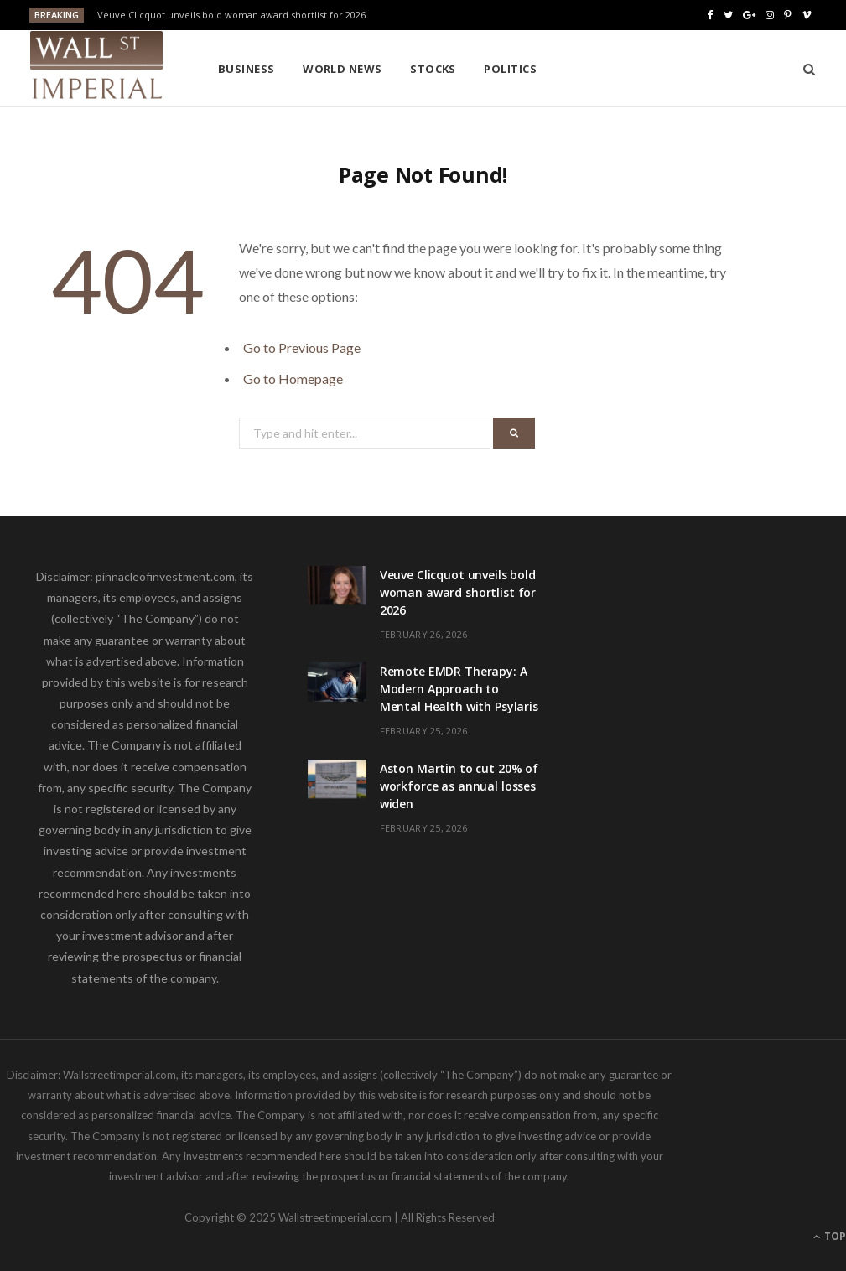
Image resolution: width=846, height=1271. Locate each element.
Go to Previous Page (302, 347)
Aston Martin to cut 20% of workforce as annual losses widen (459, 786)
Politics (510, 68)
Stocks (433, 68)
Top (829, 1236)
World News (342, 68)
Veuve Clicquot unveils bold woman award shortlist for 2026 (231, 15)
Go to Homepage (293, 378)
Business (246, 68)
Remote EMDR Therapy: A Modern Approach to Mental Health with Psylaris (459, 688)
